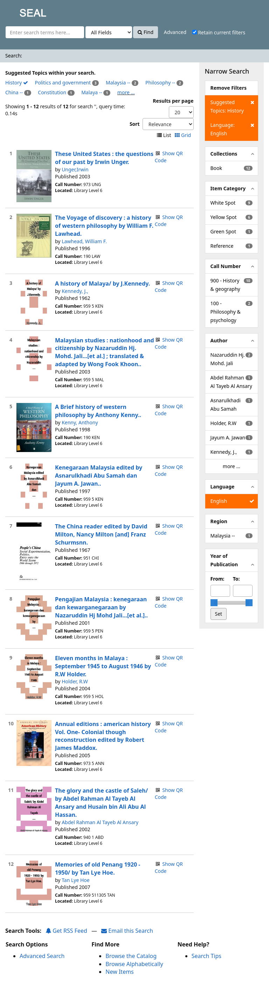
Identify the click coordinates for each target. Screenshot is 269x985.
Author (219, 340)
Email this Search (127, 931)
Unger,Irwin (75, 169)
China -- (14, 92)
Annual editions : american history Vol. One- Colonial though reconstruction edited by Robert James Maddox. (103, 736)
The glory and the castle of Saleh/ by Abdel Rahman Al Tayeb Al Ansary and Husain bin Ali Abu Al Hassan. (101, 803)
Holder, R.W (75, 681)
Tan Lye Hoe (76, 880)
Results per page (173, 100)
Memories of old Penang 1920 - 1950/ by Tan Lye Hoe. (97, 868)
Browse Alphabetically (134, 964)
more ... (126, 92)
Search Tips (206, 956)
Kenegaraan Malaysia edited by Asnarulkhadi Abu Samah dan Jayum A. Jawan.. (98, 475)
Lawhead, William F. (84, 241)
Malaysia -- (118, 82)
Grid (183, 135)
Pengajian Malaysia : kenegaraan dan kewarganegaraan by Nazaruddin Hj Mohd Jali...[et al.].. (101, 607)
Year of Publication (224, 560)
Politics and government (63, 82)
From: (218, 578)
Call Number (226, 266)
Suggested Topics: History (232, 106)
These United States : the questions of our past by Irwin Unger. (104, 158)
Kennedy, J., (75, 291)
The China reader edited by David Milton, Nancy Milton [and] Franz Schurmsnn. (101, 534)
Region (219, 521)
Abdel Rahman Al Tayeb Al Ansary (100, 822)
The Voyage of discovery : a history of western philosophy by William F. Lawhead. (104, 226)
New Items (119, 972)
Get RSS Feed (66, 931)
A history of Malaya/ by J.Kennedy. (102, 283)
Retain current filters (218, 32)
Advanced (175, 32)
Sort (135, 124)
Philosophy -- (160, 82)
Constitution (52, 92)
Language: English (232, 129)
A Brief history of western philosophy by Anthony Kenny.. (98, 411)
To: (236, 578)
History (16, 82)
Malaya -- (91, 92)
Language (223, 486)
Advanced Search (42, 956)
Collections (224, 153)
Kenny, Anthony (80, 422)
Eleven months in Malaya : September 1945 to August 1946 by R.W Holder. (103, 666)
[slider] (214, 602)
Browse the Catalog (131, 956)
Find (145, 32)
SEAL (19, 10)
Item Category (228, 188)
